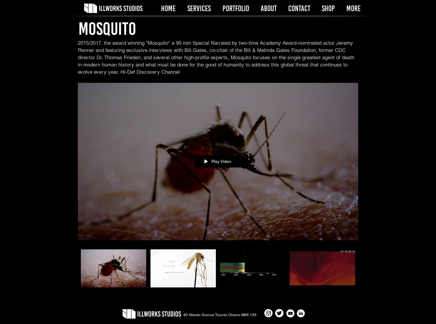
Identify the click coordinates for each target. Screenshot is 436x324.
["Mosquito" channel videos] (218, 272)
